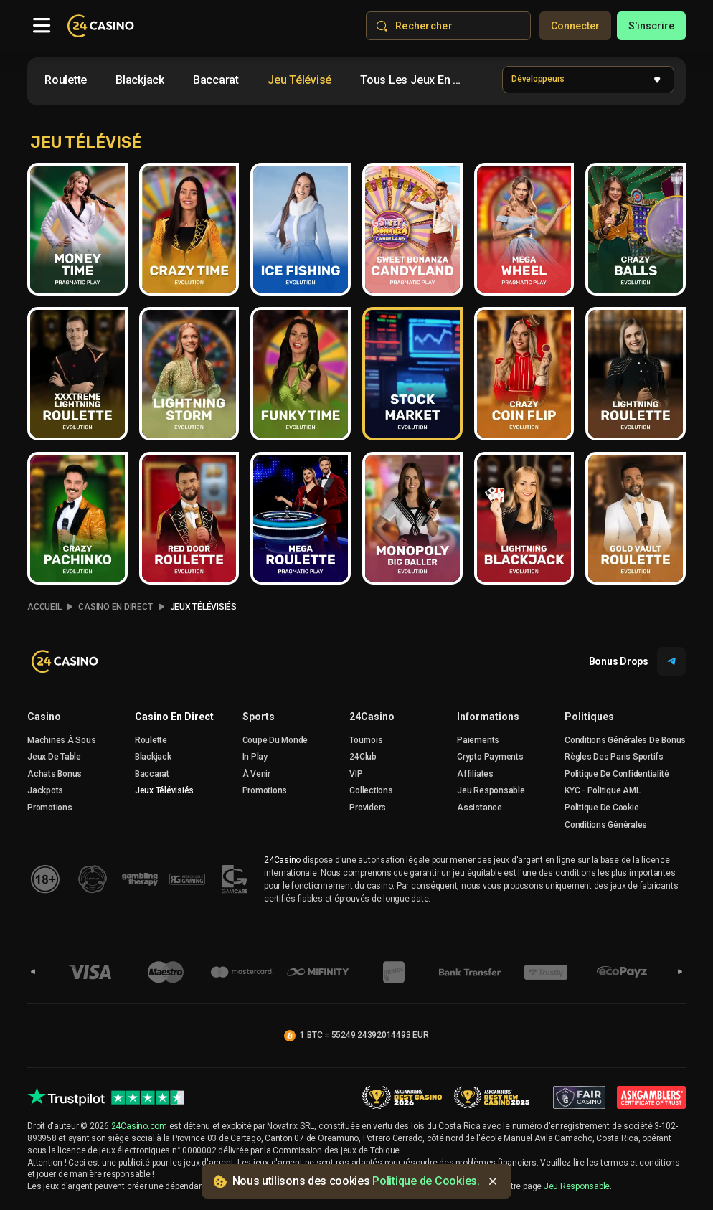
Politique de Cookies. (426, 1181)
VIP (355, 774)
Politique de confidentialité (617, 774)
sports (258, 716)
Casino (44, 716)
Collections (370, 790)
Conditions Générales (606, 825)
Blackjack (153, 757)
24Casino (372, 716)
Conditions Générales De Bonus (625, 740)
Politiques (589, 716)
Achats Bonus (54, 774)
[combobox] (256, 83)
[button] (588, 79)
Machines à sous (61, 740)
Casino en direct (174, 716)
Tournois (365, 740)
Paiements (478, 740)
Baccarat (152, 774)
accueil (44, 607)
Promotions (49, 808)
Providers (367, 808)
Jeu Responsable (490, 790)
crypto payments (490, 757)
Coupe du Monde (275, 740)
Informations (488, 716)
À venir (256, 774)
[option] (66, 80)
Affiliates (475, 774)
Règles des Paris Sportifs (614, 757)
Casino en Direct (115, 607)
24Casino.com (139, 1126)
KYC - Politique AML (602, 790)
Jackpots (45, 790)
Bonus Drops (637, 661)
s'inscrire (651, 26)
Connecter (575, 26)
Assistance (479, 808)
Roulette (151, 740)
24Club (363, 757)
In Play (255, 757)
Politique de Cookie (601, 808)
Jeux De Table (54, 757)
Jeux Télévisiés (203, 607)
